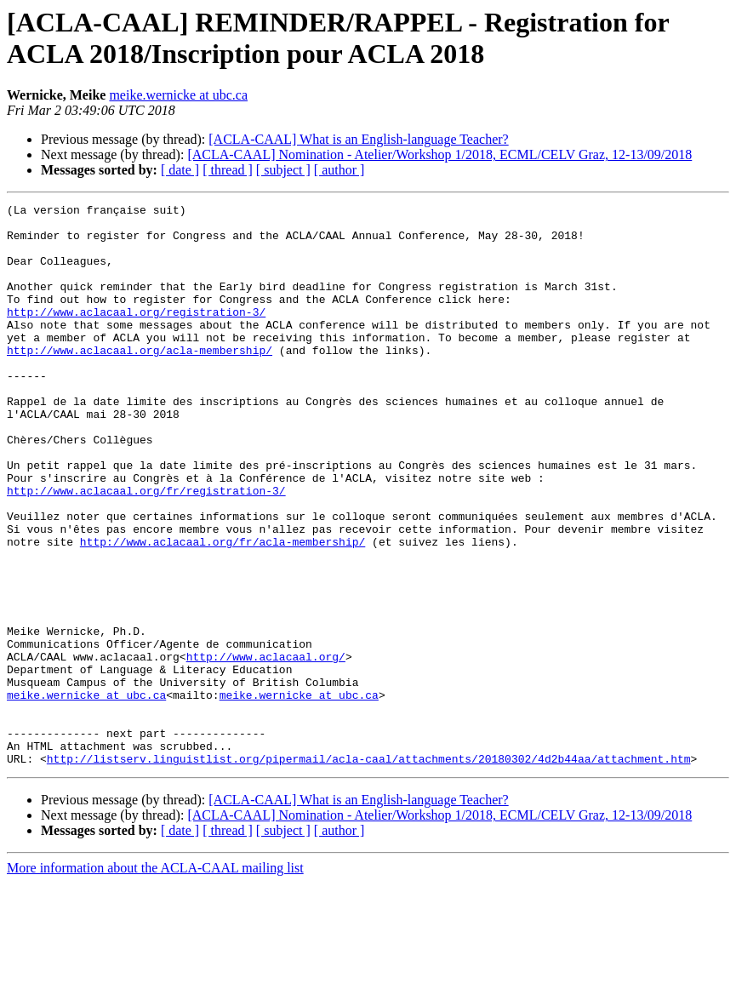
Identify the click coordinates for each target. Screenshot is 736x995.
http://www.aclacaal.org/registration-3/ (136, 334)
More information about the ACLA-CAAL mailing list (155, 980)
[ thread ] (228, 170)
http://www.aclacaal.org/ (265, 748)
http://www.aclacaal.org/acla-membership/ (139, 380)
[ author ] (339, 170)
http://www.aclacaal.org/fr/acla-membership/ (222, 610)
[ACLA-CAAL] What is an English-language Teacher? (358, 139)
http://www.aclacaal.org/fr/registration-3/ (146, 549)
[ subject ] (283, 170)
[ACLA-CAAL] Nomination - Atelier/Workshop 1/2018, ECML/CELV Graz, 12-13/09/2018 (439, 154)
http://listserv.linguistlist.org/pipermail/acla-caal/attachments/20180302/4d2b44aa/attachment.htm (369, 870)
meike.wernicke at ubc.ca (178, 95)
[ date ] (180, 170)
